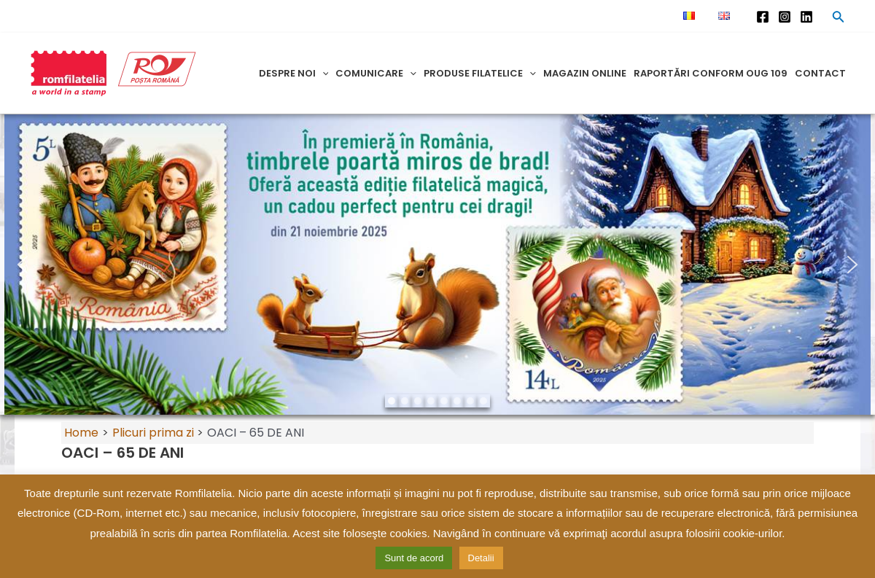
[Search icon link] (838, 19)
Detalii (481, 557)
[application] (322, 73)
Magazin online (584, 73)
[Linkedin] (806, 16)
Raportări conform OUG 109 (711, 73)
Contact (820, 73)
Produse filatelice (480, 73)
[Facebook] (762, 16)
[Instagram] (784, 16)
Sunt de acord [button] (413, 557)
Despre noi (294, 73)
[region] (437, 264)
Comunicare (375, 73)
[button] (22, 264)
